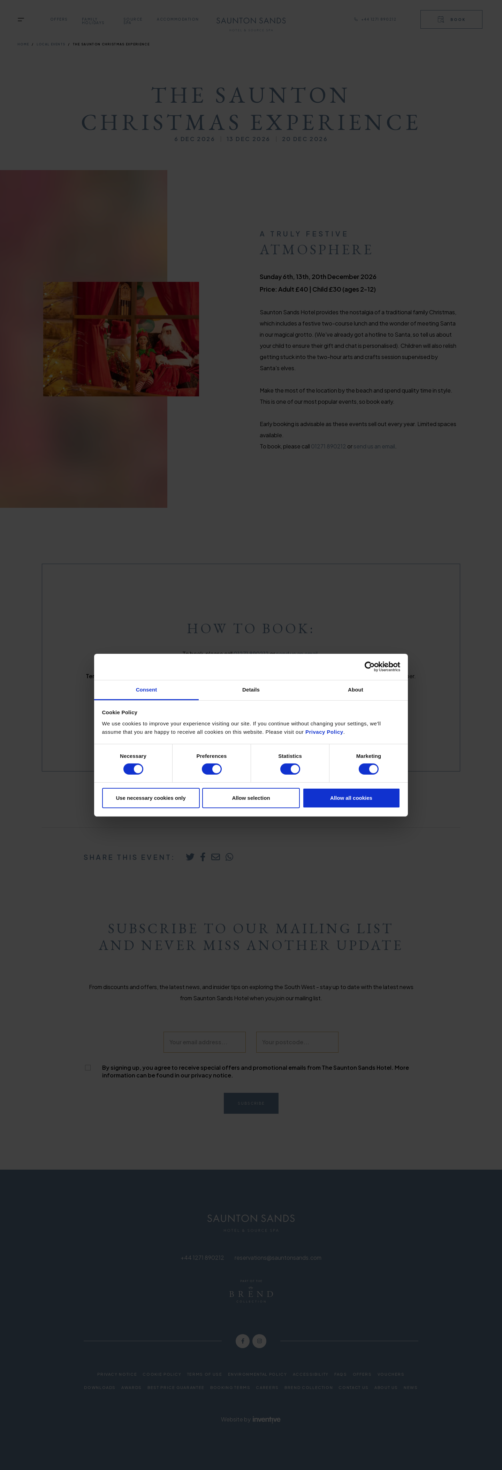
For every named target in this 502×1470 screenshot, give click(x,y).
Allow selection (251, 798)
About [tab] (355, 689)
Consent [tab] (146, 689)
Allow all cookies (351, 798)
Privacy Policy (324, 731)
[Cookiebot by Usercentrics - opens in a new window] (369, 666)
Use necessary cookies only (150, 798)
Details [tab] (251, 689)
